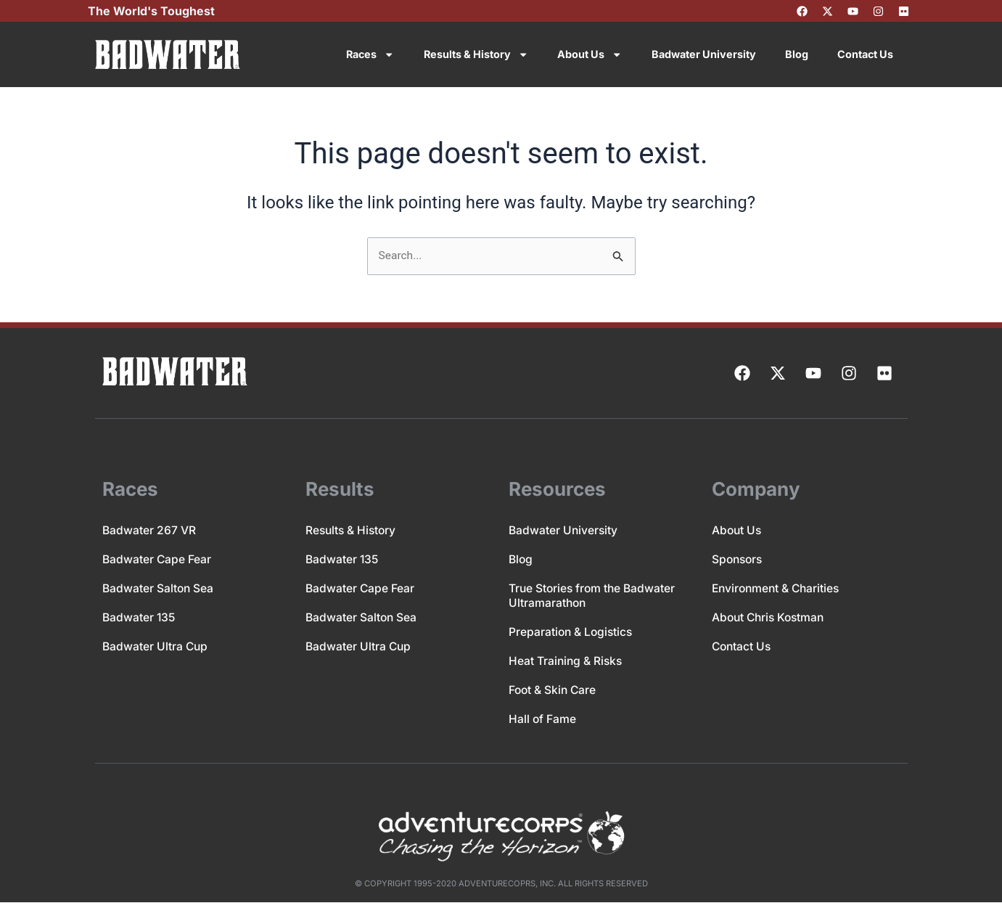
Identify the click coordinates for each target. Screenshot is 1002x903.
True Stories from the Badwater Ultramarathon (594, 595)
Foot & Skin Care (554, 690)
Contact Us (865, 54)
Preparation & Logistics (572, 632)
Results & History (476, 54)
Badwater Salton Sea (158, 588)
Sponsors (738, 559)
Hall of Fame (543, 719)
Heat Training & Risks (567, 661)
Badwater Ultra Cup (156, 647)
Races (370, 54)
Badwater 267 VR (149, 530)
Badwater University (704, 54)
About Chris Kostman (770, 617)
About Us (589, 54)
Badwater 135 (139, 617)
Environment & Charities (778, 588)
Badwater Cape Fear (157, 559)
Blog (796, 54)
